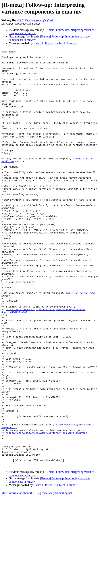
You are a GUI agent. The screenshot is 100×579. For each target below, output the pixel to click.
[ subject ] (61, 43)
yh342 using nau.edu (80, 341)
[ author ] (72, 43)
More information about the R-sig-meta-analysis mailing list (36, 575)
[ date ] (38, 43)
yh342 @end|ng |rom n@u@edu (35, 20)
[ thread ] (48, 43)
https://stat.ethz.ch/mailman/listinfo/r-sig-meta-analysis (46, 509)
